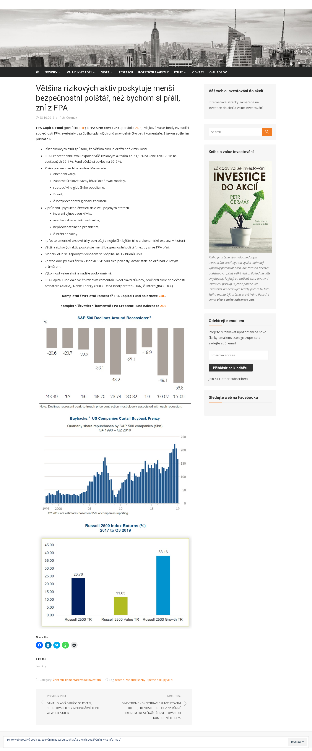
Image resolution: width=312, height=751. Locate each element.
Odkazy (198, 72)
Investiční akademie (153, 72)
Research (126, 72)
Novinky (51, 72)
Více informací (111, 739)
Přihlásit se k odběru (232, 370)
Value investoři (79, 72)
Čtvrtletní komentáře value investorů (73, 683)
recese (116, 683)
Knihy (178, 72)
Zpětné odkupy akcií (156, 683)
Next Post (149, 710)
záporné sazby (132, 683)
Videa (105, 72)
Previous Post (75, 705)
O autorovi (218, 72)
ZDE (78, 127)
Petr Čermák (65, 117)
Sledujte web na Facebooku (234, 400)
